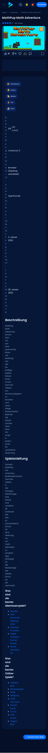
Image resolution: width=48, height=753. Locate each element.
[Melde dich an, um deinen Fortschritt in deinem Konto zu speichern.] (25, 53)
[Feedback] (30, 53)
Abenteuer (14, 12)
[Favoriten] (20, 53)
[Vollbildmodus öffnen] (42, 53)
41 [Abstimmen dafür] (7, 53)
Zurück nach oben (34, 737)
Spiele (4, 12)
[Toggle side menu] (3, 4)
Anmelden (42, 4)
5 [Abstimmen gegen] (14, 53)
